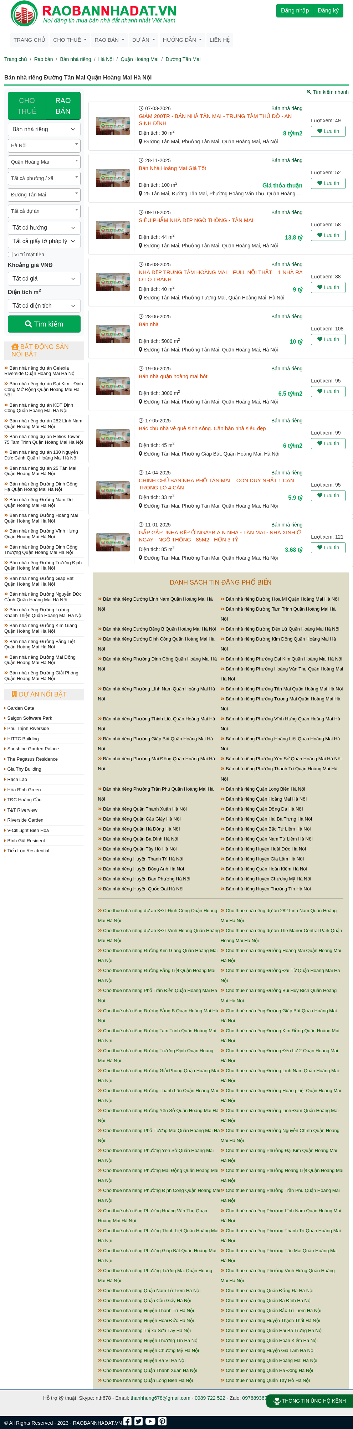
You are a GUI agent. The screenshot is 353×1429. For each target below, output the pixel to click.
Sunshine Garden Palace (31, 748)
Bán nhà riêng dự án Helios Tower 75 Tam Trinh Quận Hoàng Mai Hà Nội (43, 439)
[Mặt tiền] (10, 254)
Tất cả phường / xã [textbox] (32, 178)
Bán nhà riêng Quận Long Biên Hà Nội (263, 789)
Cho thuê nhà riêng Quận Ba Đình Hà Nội (266, 1300)
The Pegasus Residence (31, 759)
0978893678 (256, 1398)
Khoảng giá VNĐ (30, 265)
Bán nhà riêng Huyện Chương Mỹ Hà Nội (266, 878)
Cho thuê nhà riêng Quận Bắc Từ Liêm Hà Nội (271, 1310)
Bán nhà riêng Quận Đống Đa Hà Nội (262, 809)
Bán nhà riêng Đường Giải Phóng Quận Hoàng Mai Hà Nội (41, 675)
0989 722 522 (210, 1398)
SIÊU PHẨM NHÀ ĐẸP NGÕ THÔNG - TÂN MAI (196, 220)
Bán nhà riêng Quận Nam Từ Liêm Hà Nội (267, 839)
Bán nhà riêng (75, 59)
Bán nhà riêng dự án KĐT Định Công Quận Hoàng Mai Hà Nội (38, 407)
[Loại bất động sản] (44, 129)
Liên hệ (220, 40)
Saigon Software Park (28, 718)
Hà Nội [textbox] (18, 145)
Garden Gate (19, 708)
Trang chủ (29, 40)
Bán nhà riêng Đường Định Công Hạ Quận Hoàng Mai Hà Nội (40, 486)
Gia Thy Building (22, 769)
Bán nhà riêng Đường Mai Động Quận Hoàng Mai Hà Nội (40, 659)
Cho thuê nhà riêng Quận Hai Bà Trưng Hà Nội (272, 1330)
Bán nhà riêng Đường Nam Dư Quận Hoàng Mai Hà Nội (38, 502)
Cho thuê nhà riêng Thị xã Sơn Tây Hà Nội (144, 1330)
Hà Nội (106, 59)
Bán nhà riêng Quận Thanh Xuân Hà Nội (142, 809)
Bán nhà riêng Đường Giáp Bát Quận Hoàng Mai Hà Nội (38, 581)
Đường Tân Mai (182, 59)
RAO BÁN (63, 106)
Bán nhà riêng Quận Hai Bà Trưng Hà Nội (266, 819)
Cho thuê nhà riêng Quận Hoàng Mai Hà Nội (269, 1360)
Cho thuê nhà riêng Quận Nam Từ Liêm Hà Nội (149, 1290)
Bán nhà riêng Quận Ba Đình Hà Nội (138, 839)
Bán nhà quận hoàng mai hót (173, 376)
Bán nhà (149, 324)
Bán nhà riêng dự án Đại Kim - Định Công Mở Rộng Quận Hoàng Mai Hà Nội (43, 389)
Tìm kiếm (44, 324)
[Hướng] (44, 228)
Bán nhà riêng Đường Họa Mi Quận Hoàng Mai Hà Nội (280, 599)
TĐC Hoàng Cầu (22, 799)
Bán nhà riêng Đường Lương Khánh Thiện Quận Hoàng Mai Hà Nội (43, 612)
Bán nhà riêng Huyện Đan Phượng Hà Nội (144, 878)
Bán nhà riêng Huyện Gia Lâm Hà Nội (262, 859)
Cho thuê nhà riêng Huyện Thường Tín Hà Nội (148, 1340)
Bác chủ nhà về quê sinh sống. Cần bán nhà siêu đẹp (202, 428)
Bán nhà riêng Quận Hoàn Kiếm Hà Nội (264, 869)
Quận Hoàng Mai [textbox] (30, 162)
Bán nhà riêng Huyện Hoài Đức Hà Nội (263, 849)
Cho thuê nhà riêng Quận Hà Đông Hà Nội (267, 1370)
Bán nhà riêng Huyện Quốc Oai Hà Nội (141, 888)
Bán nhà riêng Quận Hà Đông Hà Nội (139, 829)
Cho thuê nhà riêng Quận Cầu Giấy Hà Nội (144, 1300)
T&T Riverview (20, 810)
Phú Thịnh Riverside (26, 728)
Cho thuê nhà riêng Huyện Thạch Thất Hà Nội (270, 1320)
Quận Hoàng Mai (139, 59)
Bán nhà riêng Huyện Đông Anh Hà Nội (141, 869)
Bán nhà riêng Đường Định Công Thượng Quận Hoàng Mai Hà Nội (40, 549)
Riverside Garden (24, 820)
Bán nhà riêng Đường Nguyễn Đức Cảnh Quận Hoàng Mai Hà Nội (43, 596)
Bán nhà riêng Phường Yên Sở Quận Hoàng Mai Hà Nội (281, 758)
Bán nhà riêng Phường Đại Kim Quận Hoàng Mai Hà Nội (281, 659)
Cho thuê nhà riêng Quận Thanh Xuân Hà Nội (148, 1370)
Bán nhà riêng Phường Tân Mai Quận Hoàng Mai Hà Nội (282, 689)
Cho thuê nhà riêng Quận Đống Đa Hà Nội (267, 1290)
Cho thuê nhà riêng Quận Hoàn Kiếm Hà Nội (269, 1340)
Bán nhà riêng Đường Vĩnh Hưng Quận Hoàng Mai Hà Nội (41, 533)
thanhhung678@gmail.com (160, 1398)
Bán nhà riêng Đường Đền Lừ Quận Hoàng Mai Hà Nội (280, 629)
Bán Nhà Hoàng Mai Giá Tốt (172, 168)
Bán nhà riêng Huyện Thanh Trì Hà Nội (141, 859)
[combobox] (44, 146)
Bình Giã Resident (24, 840)
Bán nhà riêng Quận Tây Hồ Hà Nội (137, 849)
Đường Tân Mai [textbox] (28, 194)
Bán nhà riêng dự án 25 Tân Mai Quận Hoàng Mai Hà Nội (40, 471)
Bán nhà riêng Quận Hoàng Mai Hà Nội (264, 799)
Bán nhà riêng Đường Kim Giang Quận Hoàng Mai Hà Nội (40, 628)
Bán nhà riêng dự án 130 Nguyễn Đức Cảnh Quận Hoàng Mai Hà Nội (41, 455)
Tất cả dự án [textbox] (25, 211)
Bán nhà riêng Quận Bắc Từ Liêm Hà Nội (266, 829)
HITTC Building (21, 738)
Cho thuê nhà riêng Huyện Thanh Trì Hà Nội (146, 1310)
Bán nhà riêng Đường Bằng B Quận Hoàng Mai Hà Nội (157, 629)
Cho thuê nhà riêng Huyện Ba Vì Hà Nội (142, 1360)
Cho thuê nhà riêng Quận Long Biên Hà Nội (145, 1380)
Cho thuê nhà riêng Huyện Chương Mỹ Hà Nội (148, 1350)
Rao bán (43, 59)
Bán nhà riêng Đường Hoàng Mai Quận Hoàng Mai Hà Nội (41, 518)
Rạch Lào (15, 779)
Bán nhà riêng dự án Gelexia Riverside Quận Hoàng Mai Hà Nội (40, 370)
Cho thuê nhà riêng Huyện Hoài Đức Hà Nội (146, 1320)
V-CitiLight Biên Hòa (26, 830)
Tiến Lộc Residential (26, 850)
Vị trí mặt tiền (26, 254)
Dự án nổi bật (39, 694)
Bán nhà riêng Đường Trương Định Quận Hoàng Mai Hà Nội (43, 565)
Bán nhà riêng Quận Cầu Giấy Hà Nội (139, 819)
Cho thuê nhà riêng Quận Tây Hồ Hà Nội (265, 1380)
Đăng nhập (295, 10)
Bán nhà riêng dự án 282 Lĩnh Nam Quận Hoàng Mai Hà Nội (43, 423)
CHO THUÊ (26, 106)
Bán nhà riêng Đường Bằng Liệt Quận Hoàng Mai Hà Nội (39, 644)
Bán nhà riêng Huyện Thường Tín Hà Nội (266, 888)
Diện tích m (24, 291)
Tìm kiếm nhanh (328, 92)
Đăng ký (328, 10)
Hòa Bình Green (22, 789)
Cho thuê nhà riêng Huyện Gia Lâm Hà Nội (267, 1350)
